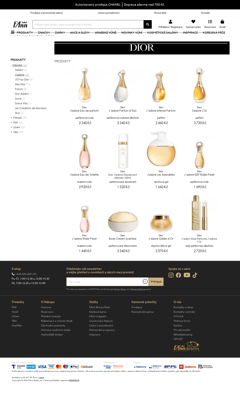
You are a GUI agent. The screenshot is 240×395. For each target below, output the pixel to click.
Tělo (18, 144)
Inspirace (192, 38)
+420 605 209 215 (25, 285)
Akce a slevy (82, 38)
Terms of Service (138, 300)
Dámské (20, 77)
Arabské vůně (107, 38)
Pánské (20, 129)
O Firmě (178, 328)
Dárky (62, 38)
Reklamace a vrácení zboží (56, 332)
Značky (46, 38)
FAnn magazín (97, 328)
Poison (21, 101)
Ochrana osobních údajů (55, 341)
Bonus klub (160, 12)
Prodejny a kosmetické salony (46, 12)
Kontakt (205, 12)
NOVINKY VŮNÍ (133, 38)
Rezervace (47, 323)
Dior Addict (23, 105)
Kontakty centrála (184, 323)
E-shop (16, 280)
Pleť (18, 134)
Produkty (27, 38)
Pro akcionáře (182, 341)
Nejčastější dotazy (52, 346)
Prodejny (137, 319)
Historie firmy (182, 332)
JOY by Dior (24, 91)
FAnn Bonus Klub (99, 319)
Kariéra (178, 337)
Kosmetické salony (164, 38)
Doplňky (17, 337)
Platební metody (51, 328)
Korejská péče (216, 38)
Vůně (15, 323)
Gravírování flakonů (101, 332)
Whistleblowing (183, 346)
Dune (20, 110)
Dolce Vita (23, 115)
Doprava (46, 319)
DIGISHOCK (74, 391)
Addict (21, 82)
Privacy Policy (120, 300)
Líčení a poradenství (108, 12)
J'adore (22, 86)
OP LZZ (178, 350)
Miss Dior (22, 96)
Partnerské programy (102, 341)
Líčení (19, 139)
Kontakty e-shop (183, 319)
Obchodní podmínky (53, 337)
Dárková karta (97, 323)
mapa (41, 388)
